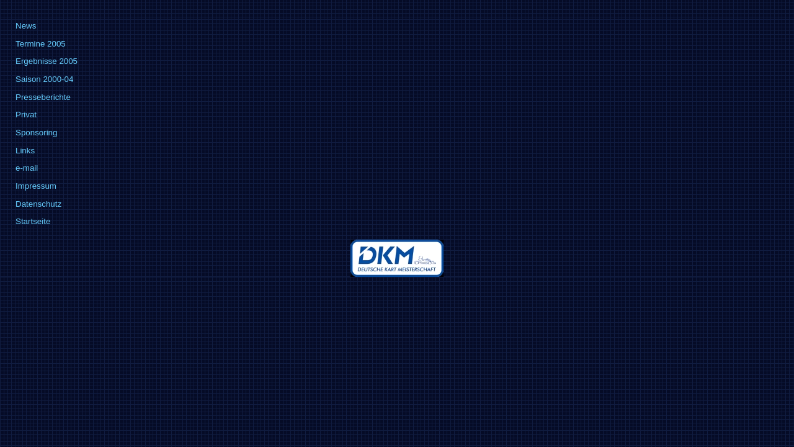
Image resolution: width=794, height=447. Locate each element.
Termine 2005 (41, 43)
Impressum (36, 186)
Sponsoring (36, 132)
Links (25, 150)
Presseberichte (43, 97)
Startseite (33, 221)
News (26, 25)
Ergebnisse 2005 (47, 61)
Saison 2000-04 (44, 79)
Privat (26, 114)
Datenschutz (38, 204)
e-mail (27, 168)
